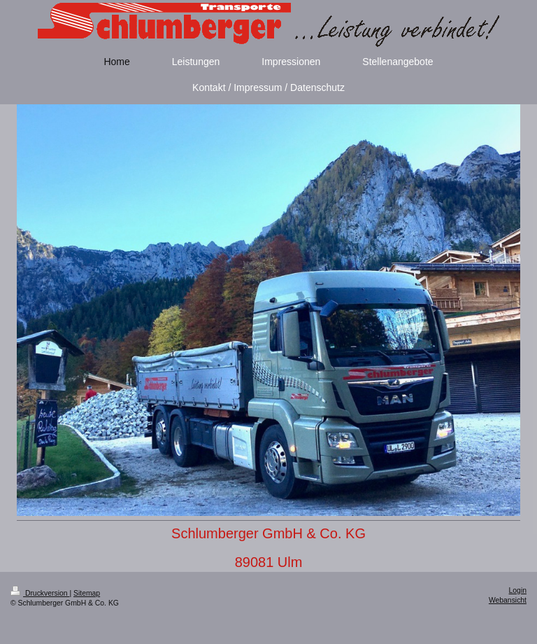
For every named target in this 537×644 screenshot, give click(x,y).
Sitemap (86, 593)
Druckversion (39, 593)
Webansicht (508, 600)
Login (518, 590)
